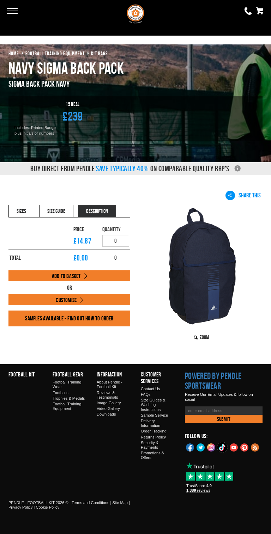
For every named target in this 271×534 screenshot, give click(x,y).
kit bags (99, 53)
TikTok (222, 447)
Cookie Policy (47, 507)
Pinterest (244, 447)
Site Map (119, 503)
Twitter (200, 447)
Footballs (60, 393)
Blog (255, 447)
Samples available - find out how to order (69, 318)
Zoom (204, 337)
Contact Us (150, 389)
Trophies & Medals (69, 398)
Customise (66, 300)
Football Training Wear (67, 384)
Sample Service (154, 415)
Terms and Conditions (90, 503)
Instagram (211, 447)
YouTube (234, 447)
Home (13, 53)
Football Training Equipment (67, 406)
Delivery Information (150, 423)
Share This (243, 195)
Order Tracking (154, 431)
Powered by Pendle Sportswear (213, 380)
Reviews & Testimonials (107, 395)
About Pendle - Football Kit (109, 384)
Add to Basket (66, 276)
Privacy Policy (20, 507)
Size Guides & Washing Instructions (153, 404)
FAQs (146, 394)
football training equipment (55, 53)
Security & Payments (149, 445)
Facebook (190, 447)
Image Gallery (109, 403)
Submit (223, 419)
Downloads (106, 414)
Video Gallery (108, 408)
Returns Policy (153, 437)
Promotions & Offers (152, 455)
